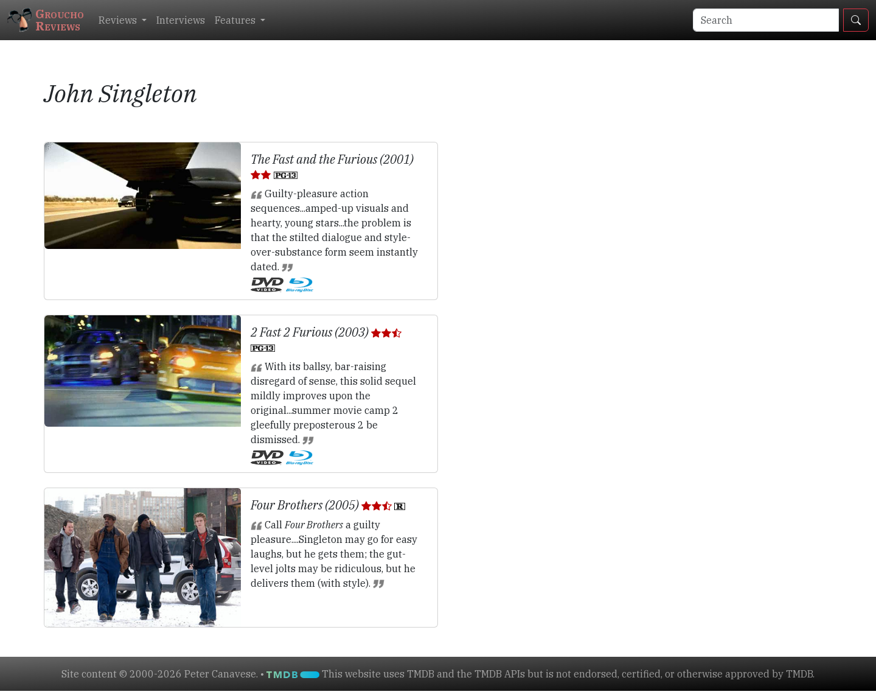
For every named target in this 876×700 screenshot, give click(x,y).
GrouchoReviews (45, 19)
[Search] (766, 20)
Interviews (180, 20)
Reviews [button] (119, 20)
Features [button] (236, 20)
